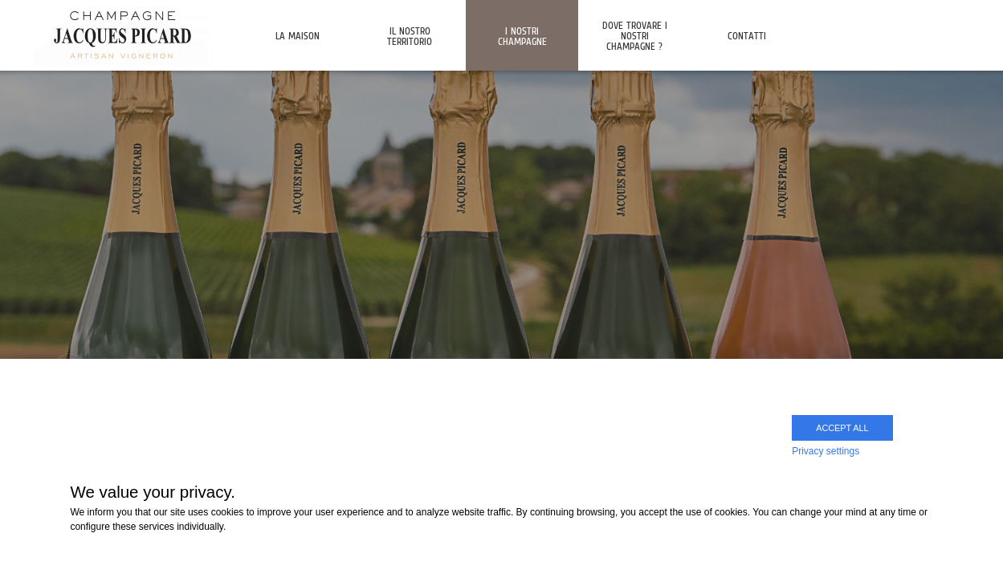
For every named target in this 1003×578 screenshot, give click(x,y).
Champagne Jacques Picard (122, 34)
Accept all (842, 428)
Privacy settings (825, 451)
